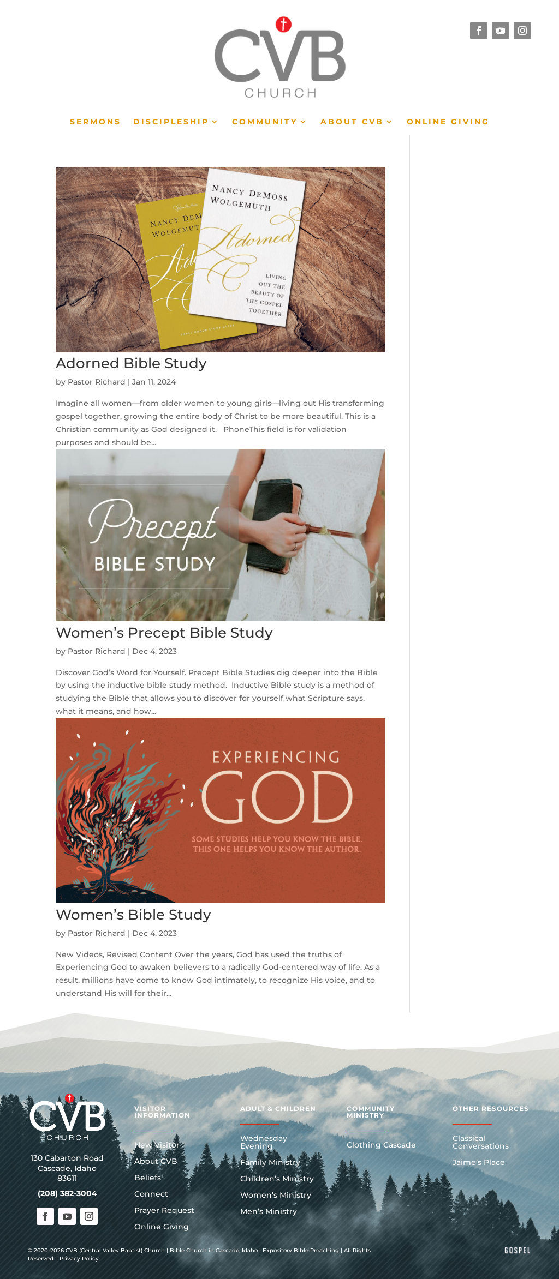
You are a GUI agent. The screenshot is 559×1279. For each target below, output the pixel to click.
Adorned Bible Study (131, 363)
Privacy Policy (79, 1258)
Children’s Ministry (277, 1179)
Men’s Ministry (268, 1212)
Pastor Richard (97, 382)
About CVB (352, 122)
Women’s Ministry (275, 1195)
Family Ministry (270, 1162)
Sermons (95, 122)
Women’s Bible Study (133, 914)
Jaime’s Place (479, 1162)
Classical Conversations (481, 1142)
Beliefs (147, 1178)
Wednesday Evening (263, 1142)
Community (265, 122)
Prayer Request (164, 1210)
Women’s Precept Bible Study (164, 632)
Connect (151, 1194)
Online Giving (448, 122)
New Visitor (157, 1145)
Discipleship (171, 122)
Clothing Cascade (381, 1145)
